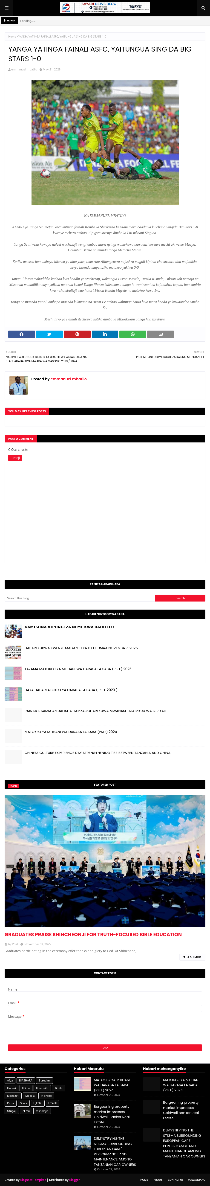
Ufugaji (11, 1111)
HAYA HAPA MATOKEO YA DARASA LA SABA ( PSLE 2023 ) (71, 689)
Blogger (74, 1180)
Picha (10, 1103)
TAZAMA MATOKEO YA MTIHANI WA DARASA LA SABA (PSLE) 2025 (78, 668)
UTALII (52, 1103)
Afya (10, 1080)
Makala (30, 1096)
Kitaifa (59, 1088)
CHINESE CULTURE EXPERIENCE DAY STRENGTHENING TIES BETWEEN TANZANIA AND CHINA (97, 752)
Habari (11, 1088)
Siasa (23, 1103)
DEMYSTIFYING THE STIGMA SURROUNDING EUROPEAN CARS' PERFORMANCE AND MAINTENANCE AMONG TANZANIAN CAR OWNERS (115, 1151)
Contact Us (175, 1179)
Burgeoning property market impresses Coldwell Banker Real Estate (112, 1114)
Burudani (44, 1080)
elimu (26, 1111)
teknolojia (42, 1111)
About (158, 1179)
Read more (194, 957)
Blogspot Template (33, 1180)
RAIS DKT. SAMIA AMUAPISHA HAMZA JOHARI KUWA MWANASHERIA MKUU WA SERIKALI (95, 710)
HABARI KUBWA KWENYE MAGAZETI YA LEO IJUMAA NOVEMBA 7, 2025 (81, 647)
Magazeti (13, 1096)
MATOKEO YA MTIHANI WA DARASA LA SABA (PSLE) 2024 (71, 731)
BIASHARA (25, 1080)
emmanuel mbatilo (24, 69)
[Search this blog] (80, 598)
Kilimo (26, 1088)
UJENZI (37, 1103)
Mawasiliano (196, 1179)
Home (12, 36)
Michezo (46, 1096)
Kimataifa (42, 1088)
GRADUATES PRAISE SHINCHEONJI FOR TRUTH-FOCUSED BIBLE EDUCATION (93, 934)
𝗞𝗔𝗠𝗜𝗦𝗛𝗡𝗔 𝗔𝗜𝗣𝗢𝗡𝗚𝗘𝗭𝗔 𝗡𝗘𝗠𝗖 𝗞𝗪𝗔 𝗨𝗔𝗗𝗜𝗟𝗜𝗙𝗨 (69, 627)
